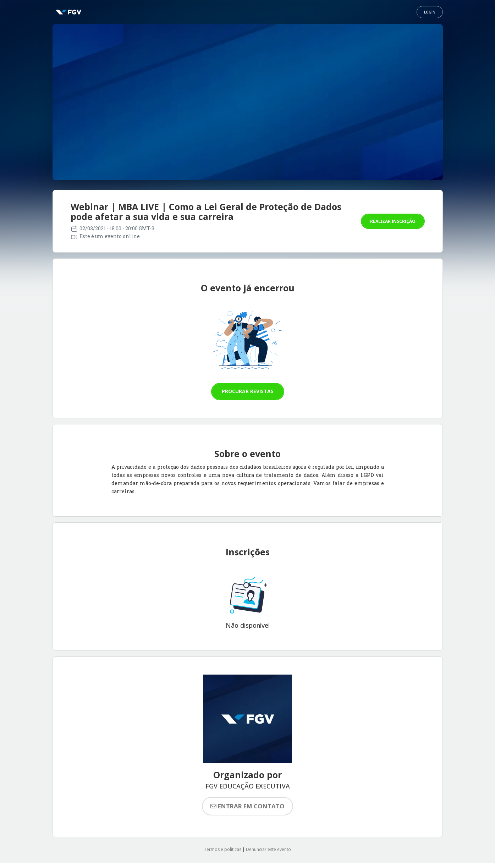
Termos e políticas (222, 849)
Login (429, 12)
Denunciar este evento (268, 849)
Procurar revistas (248, 391)
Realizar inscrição (393, 221)
